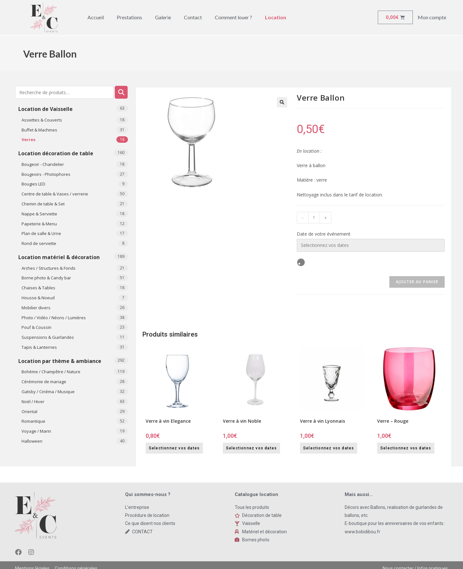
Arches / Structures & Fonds (49, 268)
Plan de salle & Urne (41, 233)
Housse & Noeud (38, 298)
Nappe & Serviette (39, 214)
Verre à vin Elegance (168, 421)
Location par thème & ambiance (59, 361)
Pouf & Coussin (36, 327)
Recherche (121, 92)
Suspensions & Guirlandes (48, 337)
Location (275, 17)
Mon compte (432, 17)
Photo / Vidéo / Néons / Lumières (54, 318)
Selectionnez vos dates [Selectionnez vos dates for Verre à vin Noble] (251, 448)
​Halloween (32, 441)
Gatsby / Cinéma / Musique (48, 391)
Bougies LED (33, 184)
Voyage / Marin (36, 431)
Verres (28, 139)
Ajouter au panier (417, 281)
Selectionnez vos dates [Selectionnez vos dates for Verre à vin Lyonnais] (328, 448)
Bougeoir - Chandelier (43, 164)
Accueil (95, 17)
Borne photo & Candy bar (46, 278)
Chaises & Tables (38, 288)
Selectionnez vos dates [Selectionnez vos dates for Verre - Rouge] (405, 448)
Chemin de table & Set (43, 204)
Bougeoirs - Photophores (46, 174)
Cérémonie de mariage (44, 381)
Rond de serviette (39, 243)
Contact (193, 17)
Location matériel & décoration (59, 257)
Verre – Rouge (392, 421)
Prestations (129, 17)
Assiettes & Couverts (42, 120)
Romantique (33, 421)
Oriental (29, 411)
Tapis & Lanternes (39, 347)
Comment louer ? (233, 17)
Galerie (163, 17)
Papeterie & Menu (39, 224)
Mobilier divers (36, 308)
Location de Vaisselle (45, 109)
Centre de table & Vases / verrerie (55, 194)
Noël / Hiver (33, 401)
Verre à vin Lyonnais (322, 421)
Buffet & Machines (39, 130)
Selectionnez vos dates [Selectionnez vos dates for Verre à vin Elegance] (174, 448)
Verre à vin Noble (242, 421)
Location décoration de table (55, 153)
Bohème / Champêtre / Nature (51, 372)
